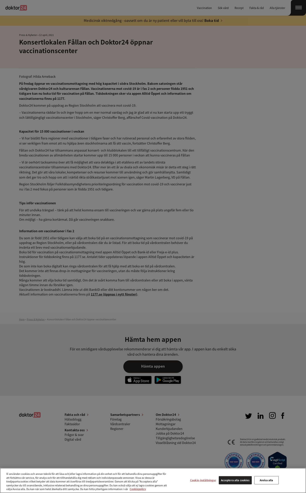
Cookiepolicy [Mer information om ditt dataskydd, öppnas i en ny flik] (138, 489)
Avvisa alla (266, 480)
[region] (153, 480)
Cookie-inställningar (203, 480)
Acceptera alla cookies (235, 480)
